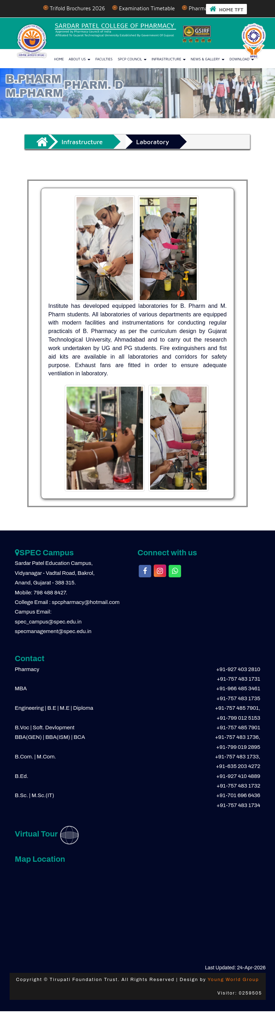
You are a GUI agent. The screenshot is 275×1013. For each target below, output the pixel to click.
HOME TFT (226, 8)
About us (79, 59)
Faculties (103, 59)
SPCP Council (132, 59)
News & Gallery (207, 59)
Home (59, 59)
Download (241, 59)
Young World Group (233, 979)
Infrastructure (169, 59)
